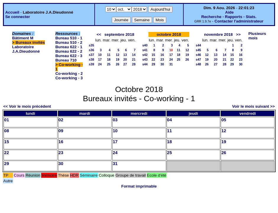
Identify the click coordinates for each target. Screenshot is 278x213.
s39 (91, 64)
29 (153, 64)
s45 (198, 50)
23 (162, 59)
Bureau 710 (66, 60)
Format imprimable (139, 186)
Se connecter (17, 16)
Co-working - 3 (69, 78)
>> (238, 34)
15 (153, 55)
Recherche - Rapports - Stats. (229, 16)
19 (117, 59)
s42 (145, 55)
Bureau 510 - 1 (68, 38)
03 (115, 119)
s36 (91, 50)
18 (109, 59)
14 (133, 55)
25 (109, 64)
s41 (145, 50)
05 (223, 119)
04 (169, 119)
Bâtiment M (22, 38)
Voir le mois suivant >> (253, 106)
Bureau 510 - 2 (68, 42)
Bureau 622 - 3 (68, 56)
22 (153, 59)
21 (133, 59)
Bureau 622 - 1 (68, 47)
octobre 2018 (169, 34)
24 (100, 64)
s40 (145, 45)
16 (162, 55)
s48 (198, 64)
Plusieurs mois (257, 35)
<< (98, 34)
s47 (198, 59)
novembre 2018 (218, 34)
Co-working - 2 (69, 73)
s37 (91, 55)
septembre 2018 (119, 34)
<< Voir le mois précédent (27, 106)
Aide (229, 12)
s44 (145, 64)
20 (125, 59)
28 (133, 64)
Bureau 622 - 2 (68, 51)
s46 (198, 55)
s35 (91, 45)
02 (61, 119)
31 (171, 64)
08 (6, 130)
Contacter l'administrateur (238, 21)
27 (125, 64)
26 (117, 64)
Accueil (12, 12)
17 (100, 59)
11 (109, 55)
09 (61, 130)
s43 (145, 59)
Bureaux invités (30, 42)
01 (6, 119)
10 (100, 55)
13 (125, 55)
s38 (91, 59)
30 (162, 64)
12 (117, 55)
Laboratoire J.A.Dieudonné (26, 49)
